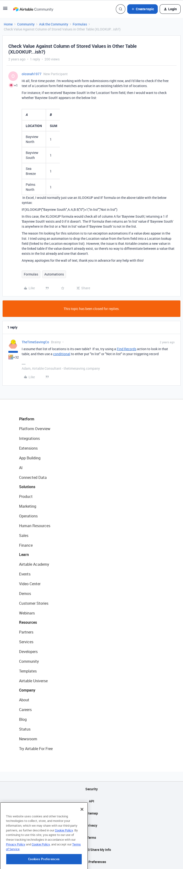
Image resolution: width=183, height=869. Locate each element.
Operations (28, 516)
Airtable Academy (34, 564)
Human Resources (34, 525)
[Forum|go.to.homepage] (33, 9)
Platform (26, 419)
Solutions (27, 486)
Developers (28, 651)
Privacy (91, 825)
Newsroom (28, 738)
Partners (26, 632)
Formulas (80, 24)
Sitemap (91, 813)
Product (26, 496)
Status (24, 729)
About (24, 699)
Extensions (28, 448)
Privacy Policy (15, 863)
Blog (23, 719)
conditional (61, 354)
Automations (54, 274)
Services (26, 641)
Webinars (27, 613)
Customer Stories (33, 603)
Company (27, 690)
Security (91, 789)
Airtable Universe (33, 680)
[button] (5, 10)
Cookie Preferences (91, 861)
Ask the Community (53, 24)
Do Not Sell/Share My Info (91, 849)
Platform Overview (34, 428)
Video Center (30, 583)
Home (8, 24)
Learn (24, 554)
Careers (25, 709)
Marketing (27, 506)
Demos (25, 593)
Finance (26, 545)
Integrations (29, 438)
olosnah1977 (31, 74)
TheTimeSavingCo (35, 342)
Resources (28, 622)
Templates (28, 671)
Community (26, 24)
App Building (30, 458)
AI (21, 467)
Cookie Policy (64, 849)
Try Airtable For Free (36, 748)
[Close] (82, 828)
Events (24, 574)
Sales (23, 535)
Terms (91, 837)
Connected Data (33, 477)
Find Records (126, 349)
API (91, 801)
